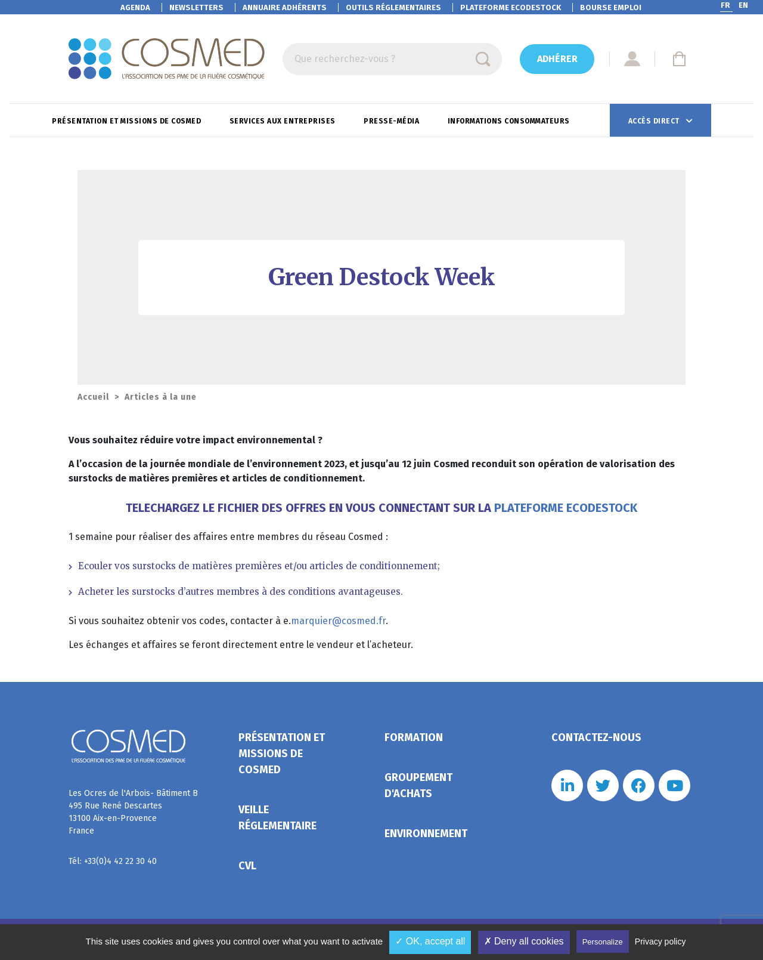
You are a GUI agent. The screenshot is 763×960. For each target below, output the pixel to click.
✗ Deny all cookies (524, 941)
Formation (413, 737)
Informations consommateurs (510, 121)
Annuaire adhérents (285, 7)
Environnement (425, 833)
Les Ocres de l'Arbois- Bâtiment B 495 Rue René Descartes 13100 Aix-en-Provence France (133, 812)
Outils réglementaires (393, 7)
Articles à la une (161, 397)
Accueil (93, 397)
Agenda (135, 7)
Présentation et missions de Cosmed (127, 121)
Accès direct (655, 121)
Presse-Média (392, 121)
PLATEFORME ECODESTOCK (565, 508)
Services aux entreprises (283, 121)
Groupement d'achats (418, 785)
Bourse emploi (610, 7)
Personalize (602, 941)
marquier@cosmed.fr (338, 620)
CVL (247, 865)
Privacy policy (660, 941)
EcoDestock (510, 7)
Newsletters (196, 7)
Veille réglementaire (277, 817)
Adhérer (557, 58)
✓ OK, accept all (430, 941)
